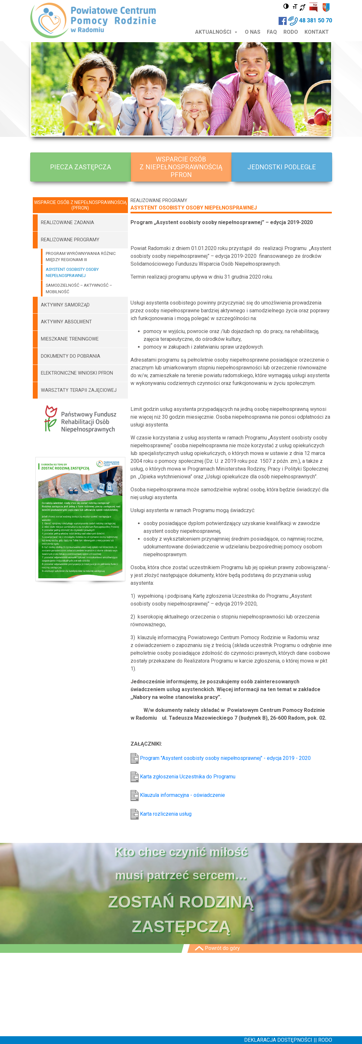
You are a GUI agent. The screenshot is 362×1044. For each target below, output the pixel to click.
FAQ (272, 32)
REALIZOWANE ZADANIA (67, 222)
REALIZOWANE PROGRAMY (70, 240)
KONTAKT (317, 32)
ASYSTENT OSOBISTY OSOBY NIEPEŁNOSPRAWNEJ (72, 272)
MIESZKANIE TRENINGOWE (70, 339)
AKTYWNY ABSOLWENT (66, 322)
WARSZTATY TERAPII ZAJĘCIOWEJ (79, 390)
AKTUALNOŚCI (216, 32)
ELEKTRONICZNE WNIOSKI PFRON (77, 373)
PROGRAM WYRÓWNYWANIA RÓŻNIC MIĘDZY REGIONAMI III (81, 256)
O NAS (252, 32)
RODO (290, 32)
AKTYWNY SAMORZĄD (65, 305)
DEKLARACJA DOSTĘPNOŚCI (279, 1040)
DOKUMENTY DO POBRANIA (70, 356)
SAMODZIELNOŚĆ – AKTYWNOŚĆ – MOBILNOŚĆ (79, 288)
